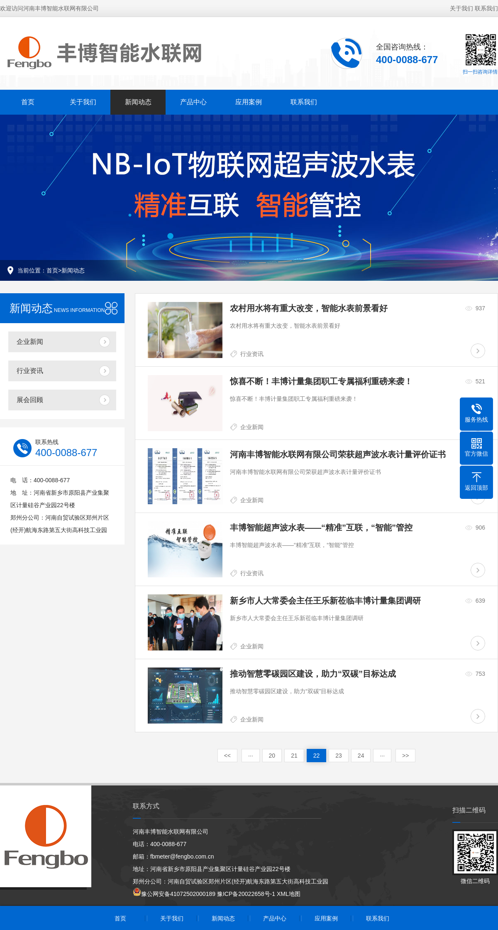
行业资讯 (30, 370)
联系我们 (486, 8)
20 (272, 755)
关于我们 (461, 8)
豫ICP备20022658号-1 (246, 894)
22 (316, 755)
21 (294, 755)
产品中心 (193, 102)
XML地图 (288, 894)
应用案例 (248, 102)
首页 (27, 102)
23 (338, 755)
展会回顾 (30, 399)
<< (227, 755)
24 (361, 755)
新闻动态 (138, 102)
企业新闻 (30, 341)
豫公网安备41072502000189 (174, 894)
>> (405, 755)
